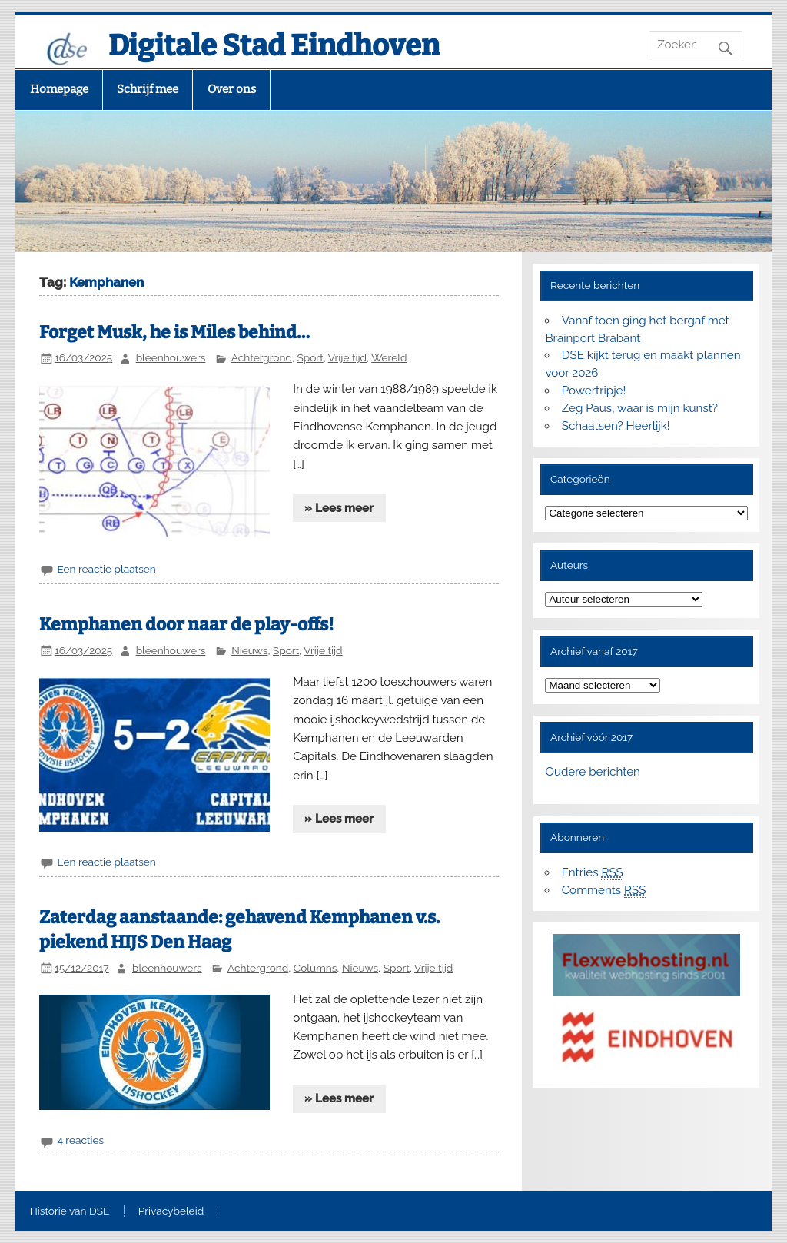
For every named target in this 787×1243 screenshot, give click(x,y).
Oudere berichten (592, 772)
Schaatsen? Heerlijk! (616, 426)
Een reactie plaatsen (106, 569)
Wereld (389, 357)
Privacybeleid (171, 1211)
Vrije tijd (347, 357)
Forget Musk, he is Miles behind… (174, 332)
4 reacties (80, 1140)
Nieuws (249, 650)
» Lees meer (339, 508)
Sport (310, 357)
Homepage (59, 89)
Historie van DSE (70, 1211)
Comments (604, 890)
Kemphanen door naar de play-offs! (186, 624)
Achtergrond (261, 357)
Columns (315, 968)
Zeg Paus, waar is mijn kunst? (640, 408)
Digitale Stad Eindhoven (274, 45)
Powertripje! (594, 390)
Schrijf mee (147, 89)
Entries (592, 873)
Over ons (232, 89)
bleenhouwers (171, 357)
